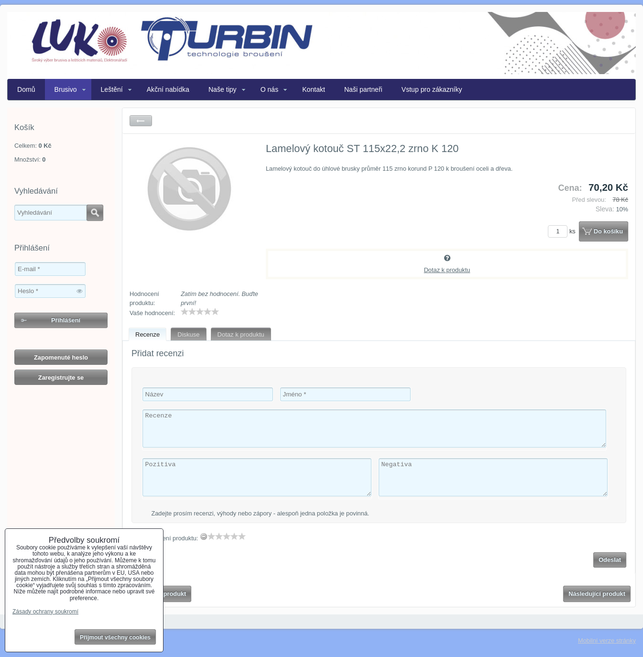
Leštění (112, 89)
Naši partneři (363, 89)
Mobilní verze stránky (607, 640)
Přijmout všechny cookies (115, 637)
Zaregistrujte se (61, 377)
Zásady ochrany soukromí (45, 611)
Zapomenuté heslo (61, 357)
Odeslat (610, 559)
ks (563, 231)
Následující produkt (596, 593)
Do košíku (608, 231)
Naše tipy (222, 89)
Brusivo (65, 89)
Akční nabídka (168, 89)
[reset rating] (203, 536)
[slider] (200, 312)
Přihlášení (65, 320)
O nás (270, 89)
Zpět (141, 120)
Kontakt (313, 89)
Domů (26, 89)
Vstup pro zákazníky (432, 89)
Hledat (95, 213)
